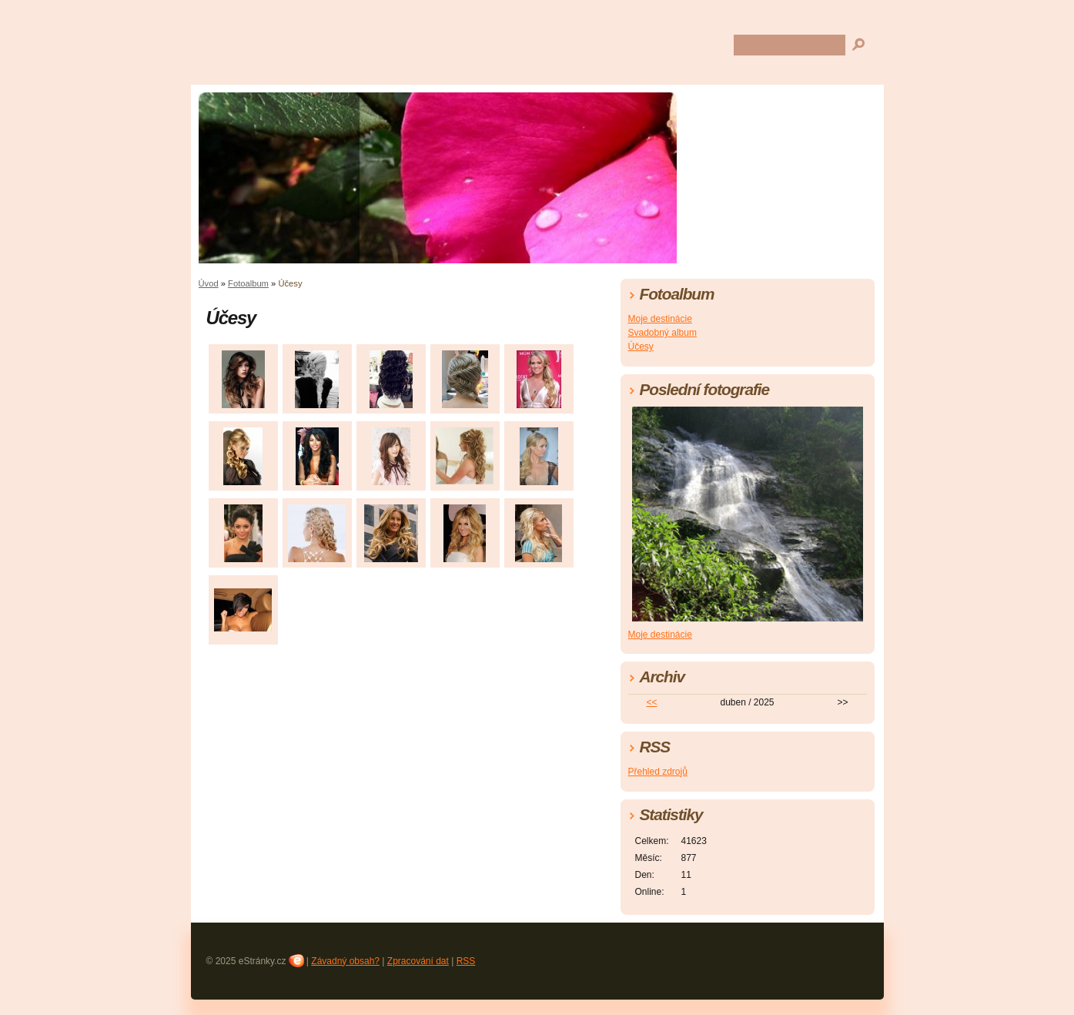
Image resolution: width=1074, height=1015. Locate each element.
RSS (466, 961)
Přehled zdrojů (658, 771)
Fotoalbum (248, 283)
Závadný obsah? (345, 961)
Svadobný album (662, 332)
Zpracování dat (418, 961)
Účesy (641, 346)
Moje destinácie (660, 318)
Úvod (209, 283)
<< (651, 702)
